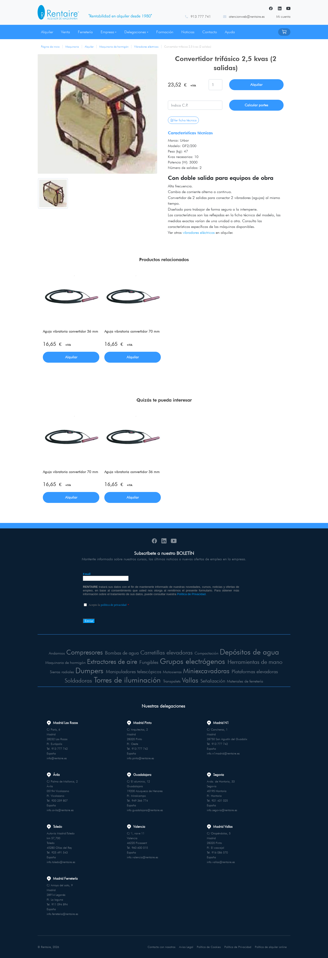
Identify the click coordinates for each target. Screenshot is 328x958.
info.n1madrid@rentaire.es (223, 753)
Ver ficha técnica (183, 120)
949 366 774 (140, 800)
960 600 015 (140, 847)
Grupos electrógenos (193, 661)
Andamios (55, 653)
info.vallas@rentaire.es (221, 862)
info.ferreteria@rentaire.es (62, 913)
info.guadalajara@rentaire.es (145, 810)
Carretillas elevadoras (167, 652)
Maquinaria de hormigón (113, 46)
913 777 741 (201, 17)
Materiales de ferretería (246, 681)
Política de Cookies (209, 946)
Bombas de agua (121, 653)
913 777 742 (59, 748)
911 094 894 (59, 904)
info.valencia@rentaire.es (142, 857)
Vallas (191, 680)
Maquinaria (72, 46)
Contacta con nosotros (162, 946)
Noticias (187, 32)
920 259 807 (59, 800)
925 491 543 (59, 852)
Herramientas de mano (257, 661)
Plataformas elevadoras (256, 671)
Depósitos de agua (250, 651)
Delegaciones (135, 32)
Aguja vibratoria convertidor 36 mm (70, 331)
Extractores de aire (110, 661)
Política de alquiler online (271, 946)
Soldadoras (77, 680)
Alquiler (47, 32)
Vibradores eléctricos (146, 46)
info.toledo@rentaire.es (61, 862)
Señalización (214, 680)
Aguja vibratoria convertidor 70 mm (132, 331)
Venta (65, 32)
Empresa (107, 32)
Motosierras (172, 672)
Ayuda (230, 32)
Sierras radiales (60, 672)
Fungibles (148, 662)
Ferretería (85, 32)
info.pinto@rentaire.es (140, 758)
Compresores (83, 652)
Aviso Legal (187, 946)
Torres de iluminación (127, 679)
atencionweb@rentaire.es (247, 17)
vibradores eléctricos (199, 232)
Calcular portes (256, 105)
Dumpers (87, 670)
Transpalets (173, 681)
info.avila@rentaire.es (60, 810)
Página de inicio (50, 46)
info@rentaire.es (57, 758)
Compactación (207, 653)
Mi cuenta (283, 17)
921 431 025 (220, 800)
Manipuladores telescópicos (132, 671)
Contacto (209, 32)
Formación (164, 32)
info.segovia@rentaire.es (222, 810)
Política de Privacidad (238, 946)
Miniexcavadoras (206, 671)
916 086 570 (220, 852)
